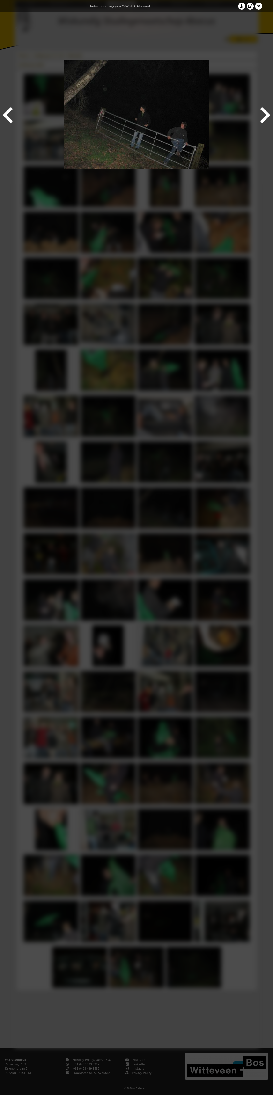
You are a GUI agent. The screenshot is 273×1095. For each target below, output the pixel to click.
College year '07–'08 (117, 6)
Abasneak (144, 6)
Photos (93, 6)
